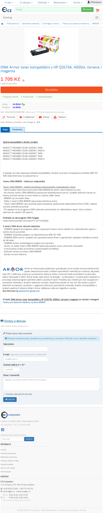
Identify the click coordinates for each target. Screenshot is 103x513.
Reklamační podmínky (9, 457)
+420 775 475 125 (26, 489)
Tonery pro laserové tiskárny (75, 23)
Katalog (7, 17)
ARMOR (95, 23)
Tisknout (60, 117)
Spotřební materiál (30, 23)
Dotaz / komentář (11, 375)
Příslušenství (13, 23)
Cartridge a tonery (50, 23)
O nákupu (26, 2)
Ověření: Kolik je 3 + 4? (14, 365)
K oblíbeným (27, 117)
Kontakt (83, 510)
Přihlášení (94, 2)
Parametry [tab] (17, 129)
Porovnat (8, 117)
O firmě (3, 450)
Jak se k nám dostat (8, 468)
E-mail (24, 354)
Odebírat (29, 439)
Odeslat (10, 399)
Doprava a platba (7, 464)
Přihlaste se (70, 338)
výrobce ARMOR (38, 302)
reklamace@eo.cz (23, 491)
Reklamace (61, 2)
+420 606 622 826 (10, 489)
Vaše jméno (8, 344)
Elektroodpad (6, 472)
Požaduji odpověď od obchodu (17, 394)
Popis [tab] (5, 129)
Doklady (43, 2)
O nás (9, 2)
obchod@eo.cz (9, 491)
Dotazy (44, 117)
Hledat (87, 9)
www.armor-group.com (29, 291)
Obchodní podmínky (8, 453)
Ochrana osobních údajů (10, 461)
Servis (78, 2)
